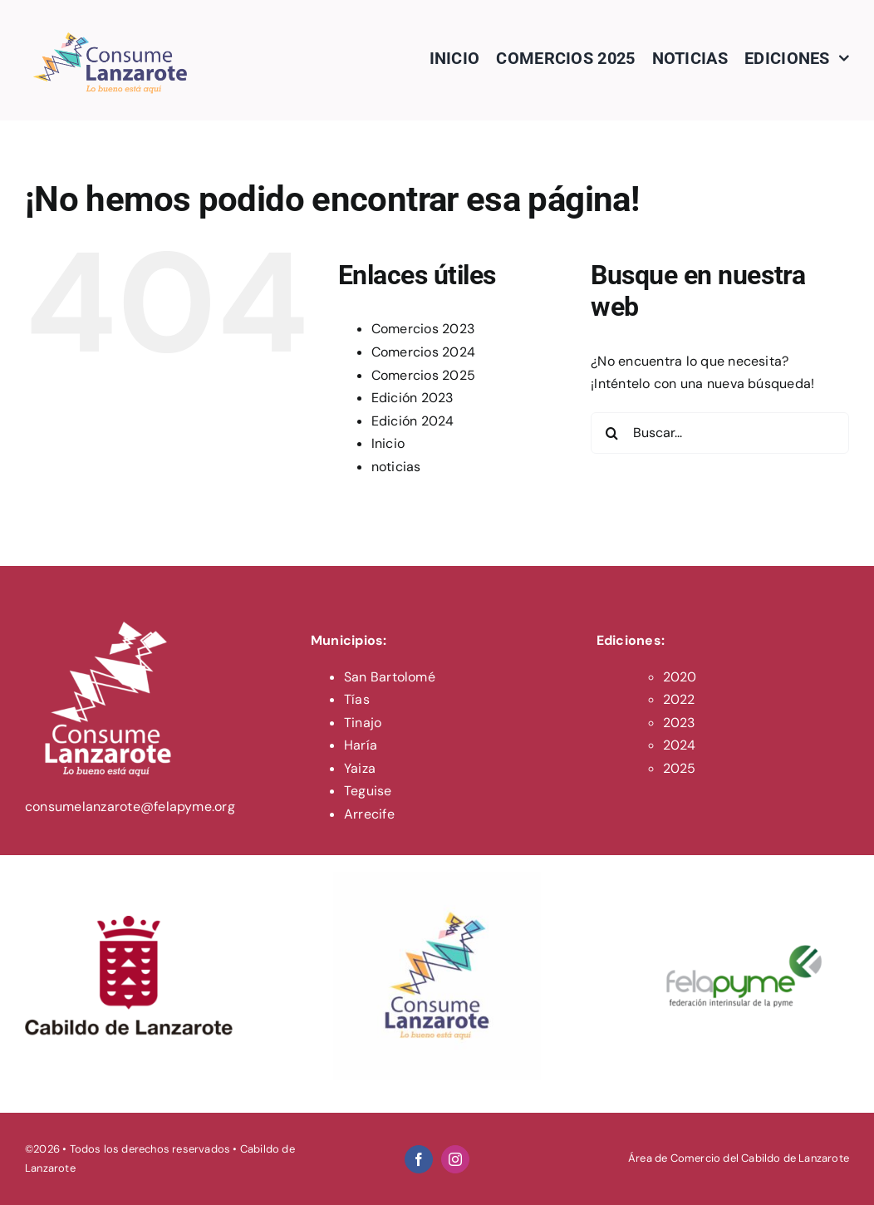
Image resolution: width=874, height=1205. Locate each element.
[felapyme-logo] (745, 878)
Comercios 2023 (422, 328)
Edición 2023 (412, 397)
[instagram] (455, 1159)
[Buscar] (611, 433)
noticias (396, 466)
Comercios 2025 (423, 375)
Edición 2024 (412, 421)
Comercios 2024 (423, 352)
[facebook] (419, 1159)
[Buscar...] (720, 433)
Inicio (388, 443)
